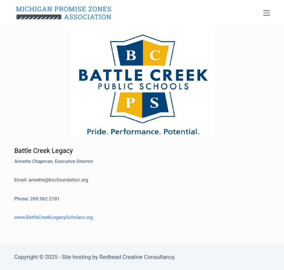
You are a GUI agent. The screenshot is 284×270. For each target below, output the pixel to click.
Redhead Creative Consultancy (136, 257)
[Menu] (266, 13)
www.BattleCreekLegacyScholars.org (53, 217)
